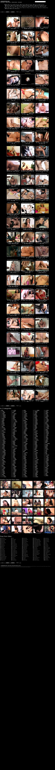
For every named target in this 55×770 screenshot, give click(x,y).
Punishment (34, 459)
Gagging (23, 418)
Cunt (30, 99)
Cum (47, 228)
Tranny (45, 449)
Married (23, 475)
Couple (27, 142)
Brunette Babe (11, 4)
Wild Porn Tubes (27, 515)
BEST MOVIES (3, 2)
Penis (34, 442)
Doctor (12, 444)
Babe (11, 42)
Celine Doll (25, 7)
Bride (1, 459)
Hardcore (14, 28)
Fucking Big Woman (37, 539)
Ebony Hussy (25, 540)
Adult (5, 524)
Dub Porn (38, 497)
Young (45, 475)
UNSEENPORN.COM (4, 565)
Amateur (25, 99)
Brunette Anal (36, 4)
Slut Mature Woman (48, 554)
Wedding (45, 466)
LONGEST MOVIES (14, 2)
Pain (33, 437)
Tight (44, 444)
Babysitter (1, 428)
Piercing (34, 445)
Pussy (11, 329)
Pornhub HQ (16, 506)
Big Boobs (42, 401)
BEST (2, 405)
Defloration (12, 440)
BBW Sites (24, 553)
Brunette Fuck (14, 5)
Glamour (23, 425)
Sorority (45, 418)
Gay (22, 420)
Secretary (34, 472)
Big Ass (43, 372)
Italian (23, 450)
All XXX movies (49, 488)
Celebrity (1, 473)
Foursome (43, 229)
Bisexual (1, 445)
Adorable (1, 412)
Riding (34, 466)
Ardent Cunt (16, 497)
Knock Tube (27, 488)
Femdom (12, 466)
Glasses (23, 426)
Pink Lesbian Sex (47, 550)
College (12, 419)
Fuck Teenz (35, 547)
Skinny (45, 412)
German (23, 421)
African (1, 413)
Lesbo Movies (47, 540)
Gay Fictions (36, 548)
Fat (11, 464)
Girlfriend (23, 424)
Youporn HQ (49, 515)
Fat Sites (24, 558)
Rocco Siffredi (20, 7)
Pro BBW (46, 553)
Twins (45, 451)
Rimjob (34, 467)
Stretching (45, 428)
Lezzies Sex (46, 545)
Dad (11, 435)
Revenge (34, 465)
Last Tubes (5, 506)
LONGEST (12, 405)
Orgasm (34, 433)
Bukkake (1, 464)
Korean (23, 460)
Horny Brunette (42, 4)
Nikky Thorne (13, 8)
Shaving (34, 475)
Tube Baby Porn (14, 550)
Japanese (23, 452)
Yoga (44, 474)
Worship (45, 472)
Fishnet (12, 472)
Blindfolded (2, 450)
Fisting (12, 473)
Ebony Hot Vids (25, 539)
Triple (44, 450)
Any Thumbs (16, 524)
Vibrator (45, 459)
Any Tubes (27, 524)
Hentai (23, 436)
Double (12, 449)
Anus (15, 71)
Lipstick (23, 472)
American (1, 417)
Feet (33, 171)
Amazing (47, 185)
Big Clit (1, 440)
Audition (16, 315)
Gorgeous (44, 186)
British (1, 460)
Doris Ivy (15, 7)
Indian (23, 445)
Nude (34, 425)
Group (29, 56)
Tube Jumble (5, 515)
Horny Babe (7, 6)
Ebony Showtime (25, 541)
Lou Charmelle (30, 7)
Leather (23, 466)
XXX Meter (46, 558)
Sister (45, 411)
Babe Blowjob (23, 4)
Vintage (45, 460)
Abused (1, 411)
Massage (23, 476)
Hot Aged (35, 555)
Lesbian (45, 85)
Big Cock (42, 142)
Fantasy (44, 128)
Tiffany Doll (7, 8)
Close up (15, 300)
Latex (23, 464)
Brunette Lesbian (43, 6)
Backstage (42, 57)
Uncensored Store (16, 515)
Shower (18, 185)
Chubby (12, 410)
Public (34, 458)
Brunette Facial (8, 5)
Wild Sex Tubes (38, 515)
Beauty (14, 200)
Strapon (45, 427)
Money (34, 418)
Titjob (44, 445)
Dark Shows (14, 556)
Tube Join (5, 497)
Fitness (12, 474)
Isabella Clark (41, 7)
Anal (9, 42)
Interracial (23, 449)
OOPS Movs (5, 488)
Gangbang (23, 419)
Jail (22, 451)
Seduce (34, 473)
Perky (34, 443)
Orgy (41, 186)
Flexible (12, 476)
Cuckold (12, 428)
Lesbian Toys (37, 6)
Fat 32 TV (24, 557)
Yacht (44, 473)
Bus (0, 465)
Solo (30, 28)
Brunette (16, 42)
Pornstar (39, 142)
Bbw (1, 433)
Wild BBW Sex (47, 556)
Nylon (39, 186)
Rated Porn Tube (27, 533)
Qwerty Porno (49, 506)
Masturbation (25, 28)
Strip (31, 229)
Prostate (34, 456)
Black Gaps (13, 554)
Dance (12, 436)
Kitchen (23, 459)
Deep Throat (29, 42)
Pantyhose (34, 440)
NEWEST (7, 405)
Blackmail (1, 449)
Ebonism (13, 557)
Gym (22, 432)
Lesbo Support (47, 541)
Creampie (12, 427)
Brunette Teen (38, 5)
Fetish (25, 100)
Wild (46, 343)
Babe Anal (32, 5)
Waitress (45, 464)
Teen (47, 85)
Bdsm (1, 434)
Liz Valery (35, 7)
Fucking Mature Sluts (37, 542)
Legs (26, 315)
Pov (43, 243)
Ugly (44, 452)
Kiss (22, 458)
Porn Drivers (38, 506)
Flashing (12, 475)
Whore (45, 468)
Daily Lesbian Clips (26, 556)
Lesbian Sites (47, 538)
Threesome (12, 71)
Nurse (29, 142)
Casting (28, 358)
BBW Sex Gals (25, 550)
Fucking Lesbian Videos (37, 541)
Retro (34, 464)
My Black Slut (25, 547)
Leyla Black (10, 7)
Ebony (12, 451)
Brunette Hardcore (27, 5)
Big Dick (42, 143)
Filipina (12, 468)
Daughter (12, 437)
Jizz (22, 456)
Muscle (34, 421)
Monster (34, 419)
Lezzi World (46, 546)
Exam (12, 456)
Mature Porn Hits (47, 547)
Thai (44, 442)
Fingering (28, 228)
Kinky (23, 457)
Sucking (27, 143)
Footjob (23, 411)
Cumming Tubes (25, 554)
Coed (12, 418)
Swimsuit (45, 434)
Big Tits (44, 142)
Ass (27, 57)
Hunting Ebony (25, 546)
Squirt (45, 424)
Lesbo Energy (47, 539)
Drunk (12, 450)
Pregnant (34, 452)
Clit (11, 412)
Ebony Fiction (25, 538)
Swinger (45, 435)
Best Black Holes (14, 553)
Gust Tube (38, 524)
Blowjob (12, 28)
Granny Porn (36, 549)
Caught (28, 114)
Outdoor (43, 272)
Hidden (23, 437)
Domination (13, 448)
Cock (33, 300)
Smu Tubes (13, 549)
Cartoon (1, 468)
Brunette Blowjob (16, 4)
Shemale (34, 476)
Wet (28, 157)
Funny (23, 417)
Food (28, 171)
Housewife (23, 441)
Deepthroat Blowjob (30, 4)
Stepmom (45, 425)
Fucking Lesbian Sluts (37, 540)
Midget (34, 413)
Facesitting (12, 459)
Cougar (12, 424)
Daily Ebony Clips (14, 555)
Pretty (15, 329)
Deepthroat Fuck (20, 5)
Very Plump (46, 555)
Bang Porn (27, 497)
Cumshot (43, 257)
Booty (1, 457)
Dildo (40, 71)
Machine (23, 473)
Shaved (33, 42)
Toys (44, 448)
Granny (23, 429)
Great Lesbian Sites (37, 550)
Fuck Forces (27, 506)
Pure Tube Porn (16, 533)
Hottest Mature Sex (37, 557)
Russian (34, 468)
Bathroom (12, 186)
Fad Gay (35, 538)
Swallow (45, 433)
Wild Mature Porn (47, 557)
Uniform (32, 142)
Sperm (45, 228)
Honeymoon (24, 440)
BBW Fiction (25, 549)
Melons (34, 412)
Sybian (45, 436)
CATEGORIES (20, 2)
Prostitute (34, 457)
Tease (45, 440)
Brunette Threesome (19, 6)
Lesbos (46, 542)
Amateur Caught (44, 5)
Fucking (42, 28)
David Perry (46, 7)
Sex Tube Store (49, 533)
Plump (34, 448)
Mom (33, 417)
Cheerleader (2, 476)
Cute (42, 286)
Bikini (1, 444)
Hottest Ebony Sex (25, 545)
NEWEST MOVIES (8, 2)
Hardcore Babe (25, 6)
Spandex (45, 419)
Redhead (31, 343)
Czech (12, 434)
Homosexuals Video (37, 553)
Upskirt (45, 458)
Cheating (1, 475)
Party (33, 441)
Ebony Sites (25, 542)
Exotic (12, 457)
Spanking (45, 420)
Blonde (40, 85)
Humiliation (23, 443)
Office (34, 428)
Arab (1, 421)
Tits (13, 272)
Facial (18, 42)
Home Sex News (16, 488)
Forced (23, 412)
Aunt (1, 426)
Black (43, 171)
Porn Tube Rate (5, 533)
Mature (34, 411)
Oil (33, 429)
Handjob (12, 214)
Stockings (25, 57)
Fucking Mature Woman (37, 545)
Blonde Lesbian (31, 6)
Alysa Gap (17, 8)
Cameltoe (1, 467)
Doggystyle (14, 99)
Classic (12, 411)
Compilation (13, 421)
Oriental (34, 435)
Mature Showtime (47, 548)
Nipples (34, 424)
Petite (34, 444)
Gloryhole (23, 427)
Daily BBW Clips (25, 555)
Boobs (29, 143)
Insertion (45, 56)
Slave (44, 413)
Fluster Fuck (49, 497)
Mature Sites (46, 549)
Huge (42, 157)
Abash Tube (38, 488)
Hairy (23, 433)
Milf (29, 171)
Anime (1, 419)
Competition (13, 420)
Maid (22, 474)
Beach (1, 435)
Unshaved (45, 457)
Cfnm (1, 474)
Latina (23, 465)
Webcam (45, 465)
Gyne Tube (49, 524)
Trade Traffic (9, 565)
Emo (12, 452)
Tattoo (45, 437)
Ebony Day (13, 558)
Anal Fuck (12, 6)
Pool (45, 272)
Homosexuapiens (36, 554)
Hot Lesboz (35, 556)
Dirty (42, 243)
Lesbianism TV (36, 558)
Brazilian (1, 458)
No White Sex (25, 548)
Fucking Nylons (36, 546)
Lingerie (30, 57)
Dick (19, 99)
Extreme (12, 458)
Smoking (29, 315)
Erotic (28, 28)
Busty (29, 343)
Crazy (12, 426)
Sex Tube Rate (38, 533)
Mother (34, 420)
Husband (23, 444)
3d (0, 410)
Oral (14, 100)
